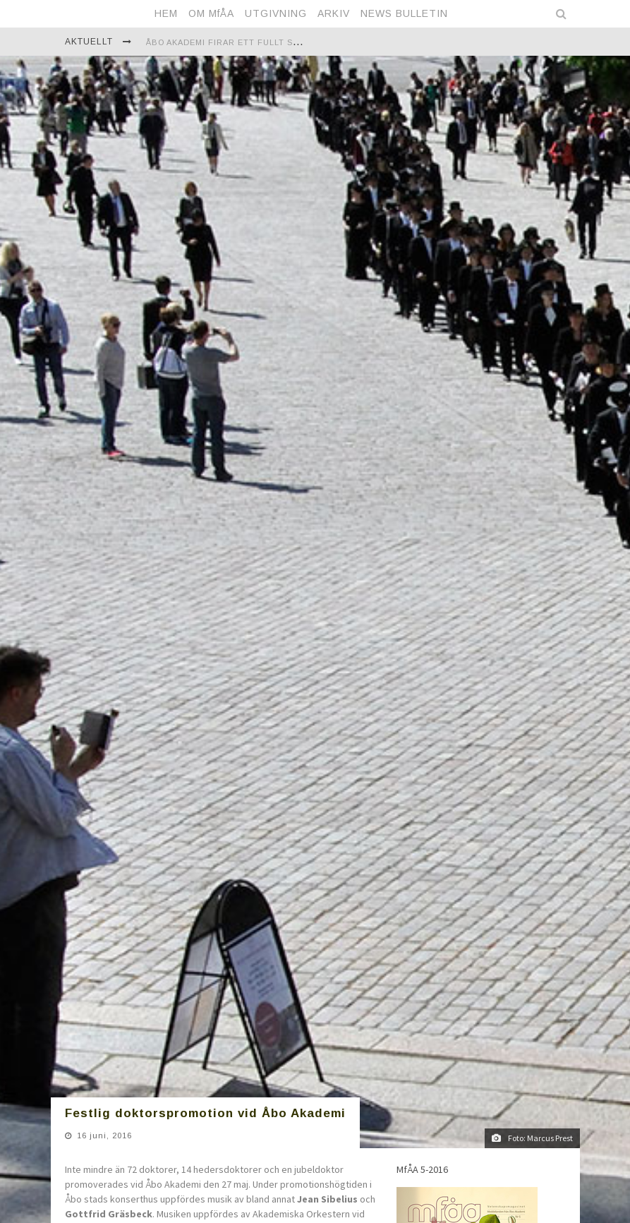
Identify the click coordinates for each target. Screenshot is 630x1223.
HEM (166, 13)
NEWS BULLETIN (404, 13)
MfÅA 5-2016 (422, 1058)
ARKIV (333, 13)
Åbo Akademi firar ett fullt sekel (230, 42)
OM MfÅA (211, 13)
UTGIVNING (276, 13)
